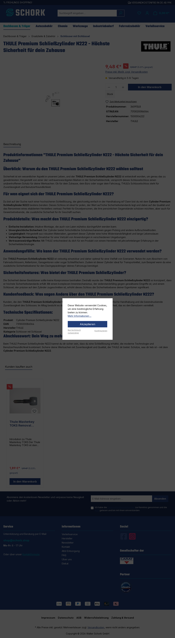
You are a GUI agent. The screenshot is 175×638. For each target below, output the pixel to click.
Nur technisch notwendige (74, 331)
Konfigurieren (101, 331)
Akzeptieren (87, 324)
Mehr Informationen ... (79, 315)
